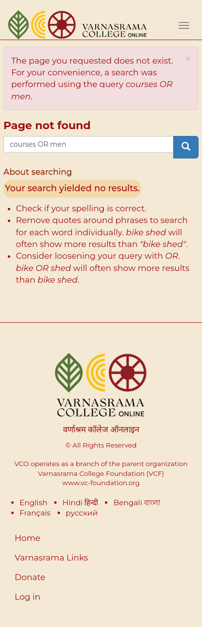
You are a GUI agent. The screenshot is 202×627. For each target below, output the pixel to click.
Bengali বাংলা (136, 502)
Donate (30, 577)
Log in (27, 597)
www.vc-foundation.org (101, 483)
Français (35, 512)
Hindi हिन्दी (80, 502)
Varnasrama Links (51, 557)
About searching (37, 172)
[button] (188, 59)
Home (27, 538)
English (33, 502)
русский (82, 512)
